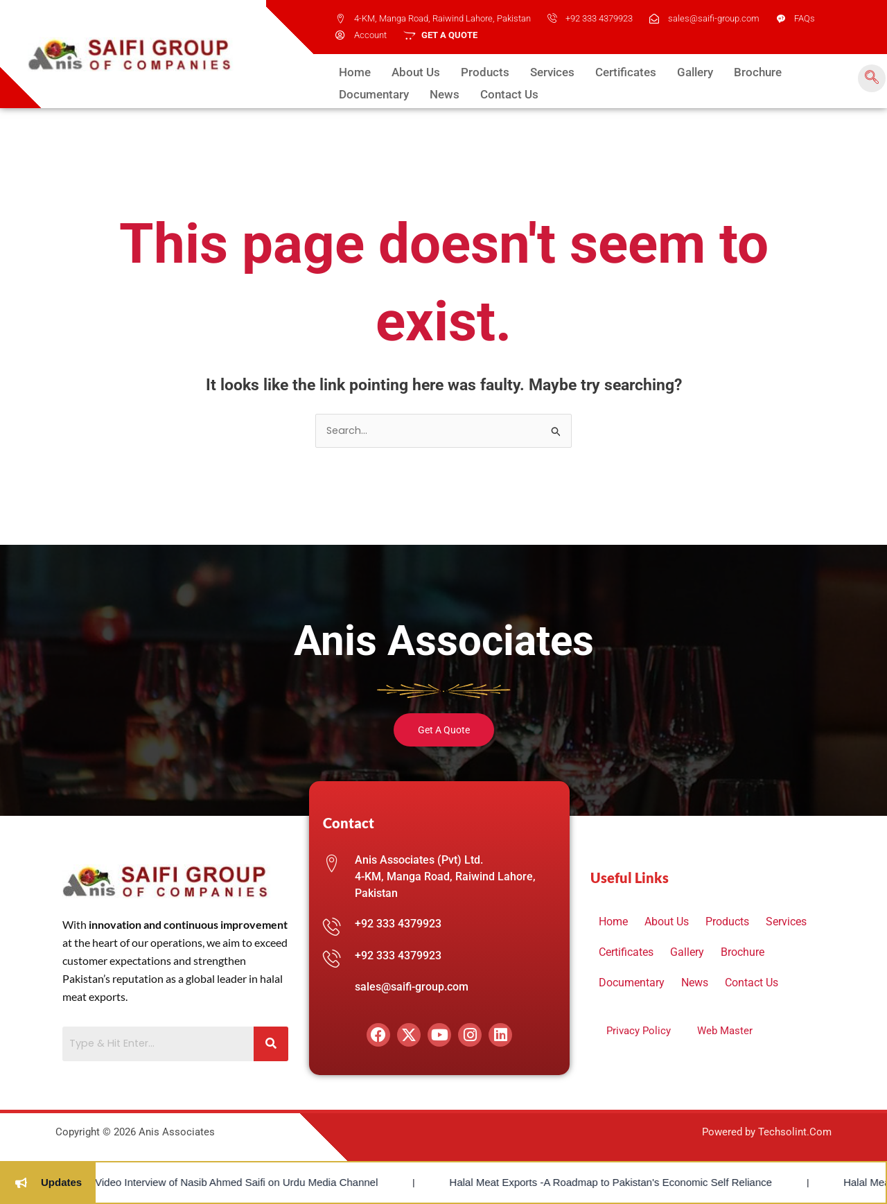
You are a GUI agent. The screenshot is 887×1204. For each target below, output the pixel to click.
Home (353, 71)
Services (534, 71)
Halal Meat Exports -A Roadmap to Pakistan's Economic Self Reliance (541, 1182)
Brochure (723, 71)
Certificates (602, 71)
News (352, 91)
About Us (409, 71)
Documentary (796, 71)
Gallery (666, 71)
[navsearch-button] (869, 78)
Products (473, 71)
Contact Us (412, 91)
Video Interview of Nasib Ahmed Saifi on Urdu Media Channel (167, 1182)
